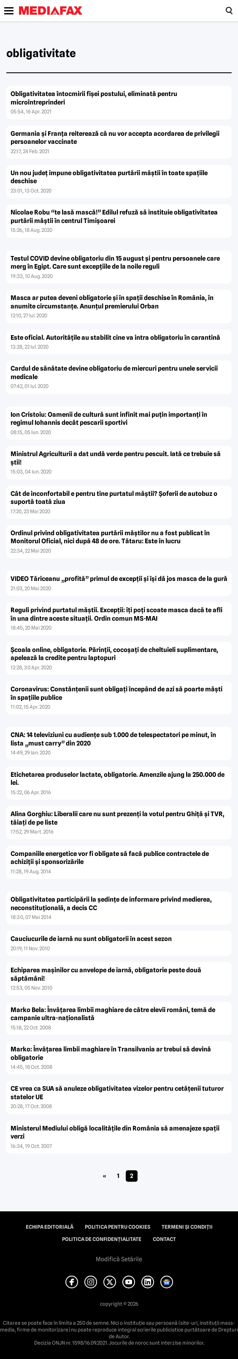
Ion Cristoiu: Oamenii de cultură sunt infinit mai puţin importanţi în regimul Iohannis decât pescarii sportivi (109, 419)
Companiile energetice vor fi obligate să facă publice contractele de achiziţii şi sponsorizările (110, 858)
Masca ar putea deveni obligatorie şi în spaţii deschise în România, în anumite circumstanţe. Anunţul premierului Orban (112, 302)
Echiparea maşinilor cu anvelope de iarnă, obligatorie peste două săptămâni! (106, 974)
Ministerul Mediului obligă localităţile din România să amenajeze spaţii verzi (115, 1133)
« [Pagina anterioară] (104, 1175)
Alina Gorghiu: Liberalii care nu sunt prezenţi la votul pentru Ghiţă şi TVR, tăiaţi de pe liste (117, 818)
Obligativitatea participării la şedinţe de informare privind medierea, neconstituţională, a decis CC (111, 904)
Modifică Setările (119, 1259)
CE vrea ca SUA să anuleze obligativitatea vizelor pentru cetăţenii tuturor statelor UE (117, 1093)
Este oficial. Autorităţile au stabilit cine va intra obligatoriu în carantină (115, 337)
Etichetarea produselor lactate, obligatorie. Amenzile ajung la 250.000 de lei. (117, 779)
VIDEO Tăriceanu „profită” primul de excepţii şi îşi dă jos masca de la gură (119, 579)
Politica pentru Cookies (117, 1227)
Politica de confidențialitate (101, 1239)
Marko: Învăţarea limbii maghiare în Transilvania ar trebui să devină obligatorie (111, 1053)
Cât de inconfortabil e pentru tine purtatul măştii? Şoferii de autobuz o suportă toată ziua (114, 498)
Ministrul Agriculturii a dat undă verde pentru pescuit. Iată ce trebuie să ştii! (116, 458)
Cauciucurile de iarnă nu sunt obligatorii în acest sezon (91, 939)
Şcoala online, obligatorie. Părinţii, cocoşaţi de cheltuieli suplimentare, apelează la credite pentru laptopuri (114, 654)
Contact (164, 1239)
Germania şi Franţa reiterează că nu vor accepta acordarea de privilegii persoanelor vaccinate (115, 138)
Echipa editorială (49, 1227)
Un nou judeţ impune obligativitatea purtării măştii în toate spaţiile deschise (109, 177)
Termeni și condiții (187, 1227)
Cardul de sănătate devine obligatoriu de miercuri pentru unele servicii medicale (114, 373)
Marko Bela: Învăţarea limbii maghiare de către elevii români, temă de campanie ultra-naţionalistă (113, 1014)
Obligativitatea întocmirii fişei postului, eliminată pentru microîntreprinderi (94, 98)
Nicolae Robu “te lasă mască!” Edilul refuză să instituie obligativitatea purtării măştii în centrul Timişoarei (114, 217)
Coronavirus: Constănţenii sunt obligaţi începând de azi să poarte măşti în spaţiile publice (116, 693)
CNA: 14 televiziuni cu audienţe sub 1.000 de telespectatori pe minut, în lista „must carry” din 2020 (113, 739)
